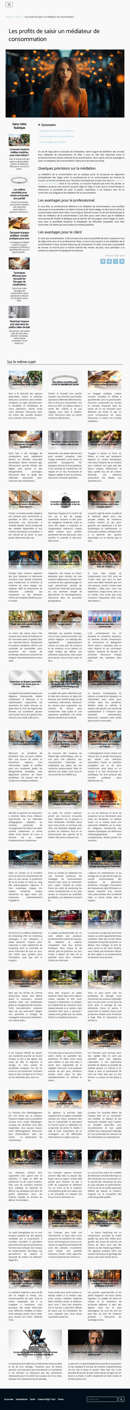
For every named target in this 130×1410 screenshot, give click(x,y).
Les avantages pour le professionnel (56, 136)
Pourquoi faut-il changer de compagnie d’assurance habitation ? (25, 984)
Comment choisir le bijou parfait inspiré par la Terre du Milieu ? (104, 443)
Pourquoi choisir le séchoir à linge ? (104, 983)
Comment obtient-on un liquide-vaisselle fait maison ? (65, 983)
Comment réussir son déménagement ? (25, 1102)
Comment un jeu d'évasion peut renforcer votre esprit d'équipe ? (25, 563)
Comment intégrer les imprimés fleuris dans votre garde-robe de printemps (25, 624)
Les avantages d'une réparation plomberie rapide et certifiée (25, 743)
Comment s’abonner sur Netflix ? (25, 921)
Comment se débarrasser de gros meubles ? (105, 1102)
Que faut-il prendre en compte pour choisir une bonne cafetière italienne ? (25, 1283)
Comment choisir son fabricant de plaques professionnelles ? (65, 923)
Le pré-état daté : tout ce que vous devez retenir (65, 1102)
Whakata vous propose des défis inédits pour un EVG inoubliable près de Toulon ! (105, 564)
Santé (32, 1399)
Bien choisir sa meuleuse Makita (103, 1161)
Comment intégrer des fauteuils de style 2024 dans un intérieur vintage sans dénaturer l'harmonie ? (104, 865)
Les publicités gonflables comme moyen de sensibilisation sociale (65, 863)
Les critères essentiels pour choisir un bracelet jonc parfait (19, 194)
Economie (8, 1399)
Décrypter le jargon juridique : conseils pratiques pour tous (19, 236)
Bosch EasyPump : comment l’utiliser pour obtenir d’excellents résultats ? (105, 1223)
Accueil (9, 16)
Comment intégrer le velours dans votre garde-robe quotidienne (104, 683)
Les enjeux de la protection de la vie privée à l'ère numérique (25, 863)
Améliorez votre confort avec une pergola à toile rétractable (65, 803)
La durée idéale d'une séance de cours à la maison (25, 803)
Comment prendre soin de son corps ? (65, 1043)
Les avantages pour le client (52, 142)
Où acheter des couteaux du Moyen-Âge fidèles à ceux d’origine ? (65, 744)
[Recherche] (102, 1399)
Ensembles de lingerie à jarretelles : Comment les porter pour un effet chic (25, 684)
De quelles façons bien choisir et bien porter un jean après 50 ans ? (94, 1353)
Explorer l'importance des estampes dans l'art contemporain (104, 624)
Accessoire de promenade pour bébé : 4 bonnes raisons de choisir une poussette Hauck (35, 1353)
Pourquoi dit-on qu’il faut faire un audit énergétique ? (25, 1222)
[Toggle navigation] (9, 4)
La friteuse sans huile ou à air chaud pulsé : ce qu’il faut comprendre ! (105, 1044)
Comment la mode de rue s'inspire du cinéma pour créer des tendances (104, 804)
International (21, 1399)
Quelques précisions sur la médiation (57, 130)
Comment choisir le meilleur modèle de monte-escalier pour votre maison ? (25, 504)
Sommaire (48, 125)
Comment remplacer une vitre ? (103, 921)
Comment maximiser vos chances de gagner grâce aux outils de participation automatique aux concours (65, 685)
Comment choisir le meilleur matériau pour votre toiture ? (19, 152)
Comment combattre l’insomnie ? (25, 1041)
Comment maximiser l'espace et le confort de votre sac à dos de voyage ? (65, 504)
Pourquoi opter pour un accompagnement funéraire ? (25, 1162)
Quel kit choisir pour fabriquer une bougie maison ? (65, 623)
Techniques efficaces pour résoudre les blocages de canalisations (19, 279)
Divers (18, 16)
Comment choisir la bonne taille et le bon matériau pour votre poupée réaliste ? (104, 504)
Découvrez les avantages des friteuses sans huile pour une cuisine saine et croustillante (65, 1223)
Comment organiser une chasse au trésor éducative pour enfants (65, 563)
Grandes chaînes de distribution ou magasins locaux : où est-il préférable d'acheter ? (104, 1283)
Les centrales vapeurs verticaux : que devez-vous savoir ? (65, 1162)
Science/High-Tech (46, 1399)
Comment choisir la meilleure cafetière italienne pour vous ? (65, 1282)
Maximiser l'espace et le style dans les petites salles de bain (19, 324)
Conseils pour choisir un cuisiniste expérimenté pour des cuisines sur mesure (104, 744)
